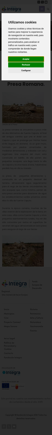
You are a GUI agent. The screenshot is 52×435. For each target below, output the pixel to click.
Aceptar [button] (26, 59)
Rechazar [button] (26, 65)
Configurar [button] (26, 70)
